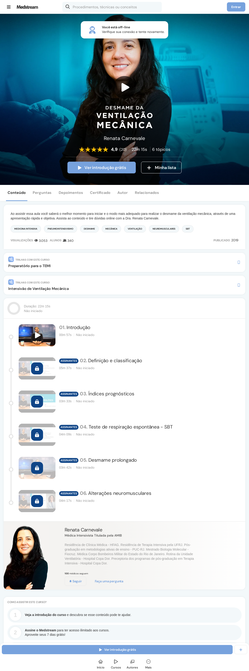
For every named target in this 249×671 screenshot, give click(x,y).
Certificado (100, 192)
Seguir (75, 581)
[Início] (100, 663)
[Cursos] (116, 663)
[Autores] (132, 663)
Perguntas (42, 192)
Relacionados (147, 192)
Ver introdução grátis (101, 167)
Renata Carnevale (83, 530)
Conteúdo (17, 192)
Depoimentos (71, 192)
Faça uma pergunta (109, 581)
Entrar (236, 7)
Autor (122, 192)
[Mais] (148, 663)
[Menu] (9, 7)
